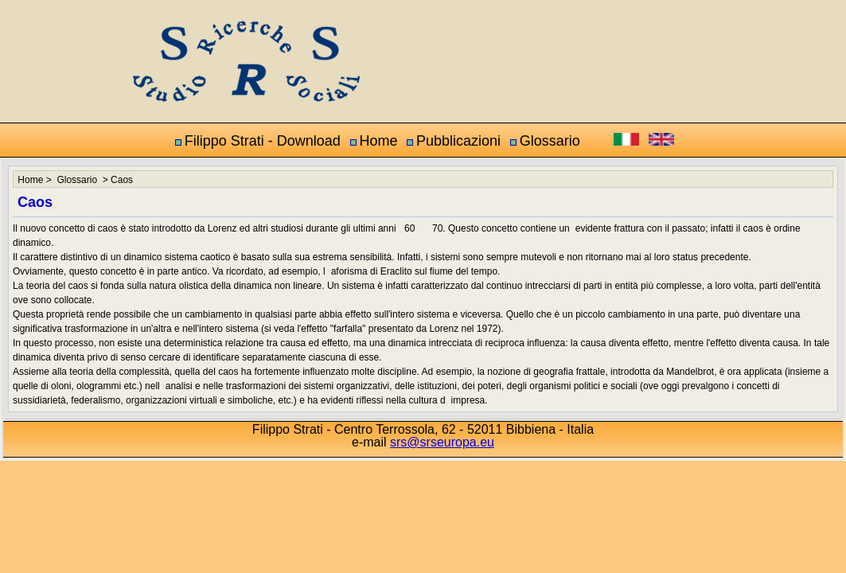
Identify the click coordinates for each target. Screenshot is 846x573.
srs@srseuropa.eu (442, 442)
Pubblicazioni (458, 141)
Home (378, 141)
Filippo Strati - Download (263, 141)
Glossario (550, 141)
